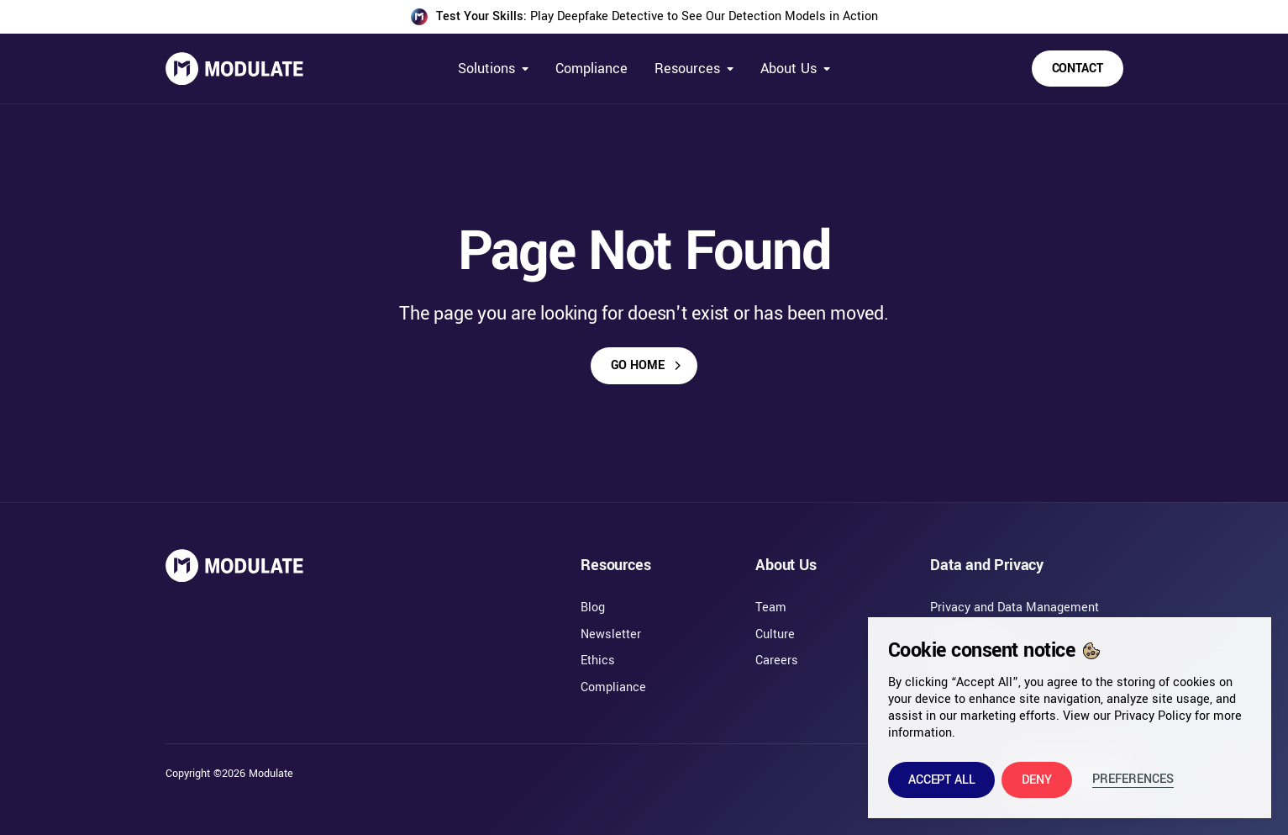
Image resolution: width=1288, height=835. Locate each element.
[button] (941, 780)
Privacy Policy (1152, 715)
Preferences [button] (1133, 779)
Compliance (591, 68)
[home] (234, 69)
